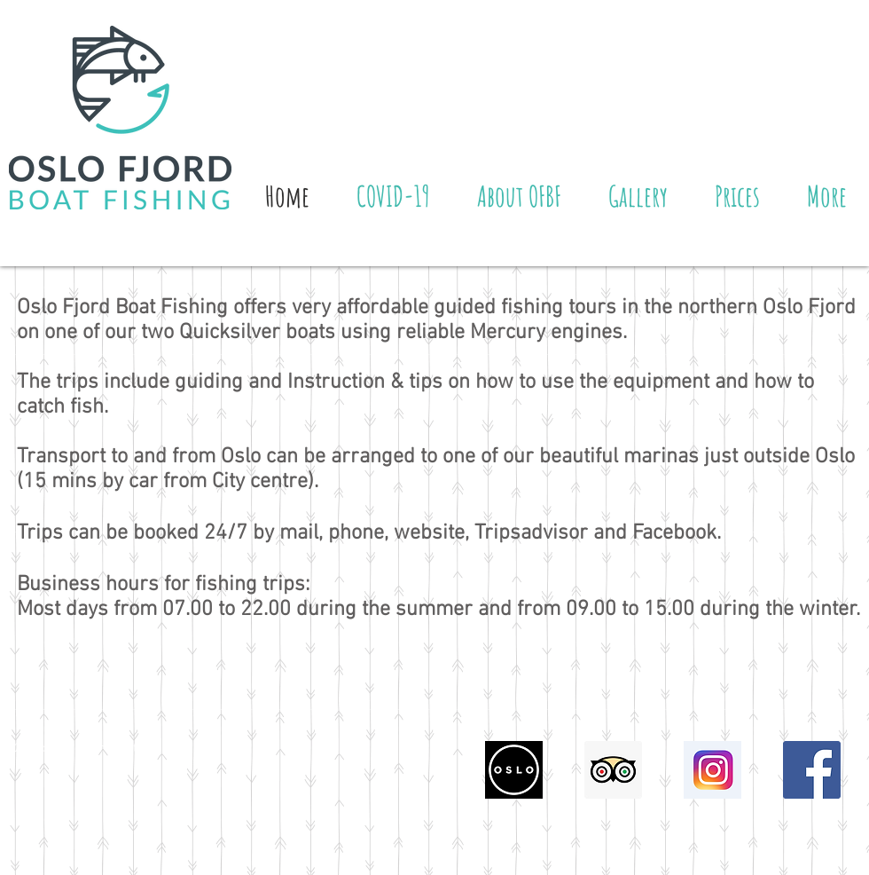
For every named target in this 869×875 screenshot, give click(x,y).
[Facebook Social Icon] (812, 770)
